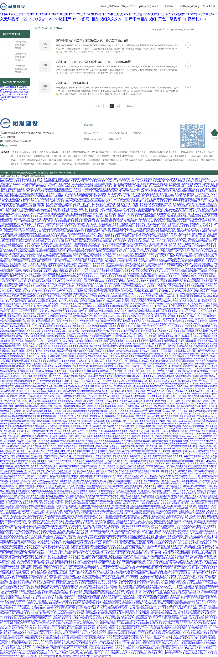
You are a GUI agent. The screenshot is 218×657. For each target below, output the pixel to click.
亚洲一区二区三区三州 (89, 209)
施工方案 (18, 89)
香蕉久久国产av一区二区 (70, 401)
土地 (14, 94)
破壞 (108, 51)
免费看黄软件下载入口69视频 (164, 611)
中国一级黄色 (89, 281)
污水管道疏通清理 (23, 156)
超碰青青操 (56, 276)
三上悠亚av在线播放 (154, 269)
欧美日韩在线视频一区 (21, 299)
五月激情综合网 (148, 633)
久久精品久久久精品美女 (176, 356)
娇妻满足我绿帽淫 (70, 209)
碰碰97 (112, 328)
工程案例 (169, 6)
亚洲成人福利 (154, 581)
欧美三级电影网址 (210, 591)
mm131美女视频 (38, 611)
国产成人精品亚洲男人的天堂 (37, 276)
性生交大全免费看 (176, 536)
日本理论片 (109, 279)
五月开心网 (138, 476)
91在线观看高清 (22, 406)
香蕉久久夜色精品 (206, 341)
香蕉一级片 (103, 318)
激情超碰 (17, 343)
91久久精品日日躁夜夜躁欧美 (64, 561)
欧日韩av (171, 239)
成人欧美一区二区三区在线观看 (69, 216)
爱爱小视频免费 (104, 241)
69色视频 (15, 541)
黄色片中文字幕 (102, 331)
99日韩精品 (151, 231)
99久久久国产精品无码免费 (148, 416)
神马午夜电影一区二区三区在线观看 (135, 566)
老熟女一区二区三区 (153, 553)
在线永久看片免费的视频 (178, 516)
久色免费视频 (155, 271)
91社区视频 (156, 631)
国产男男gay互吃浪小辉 (109, 396)
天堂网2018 (116, 421)
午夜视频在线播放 (128, 561)
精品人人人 (45, 481)
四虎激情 (99, 186)
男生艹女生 (165, 326)
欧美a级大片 (195, 306)
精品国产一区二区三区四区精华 (139, 393)
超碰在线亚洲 (191, 343)
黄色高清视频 (90, 368)
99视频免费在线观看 (133, 553)
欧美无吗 (60, 318)
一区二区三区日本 (38, 186)
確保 (107, 94)
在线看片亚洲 (95, 443)
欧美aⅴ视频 (189, 468)
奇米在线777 (63, 343)
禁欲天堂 (119, 231)
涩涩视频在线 (14, 316)
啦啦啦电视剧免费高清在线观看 (74, 443)
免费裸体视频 (191, 481)
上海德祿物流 (195, 156)
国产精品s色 (176, 284)
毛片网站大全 (166, 493)
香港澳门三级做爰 (88, 568)
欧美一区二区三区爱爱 (69, 551)
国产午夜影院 (111, 413)
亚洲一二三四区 (190, 451)
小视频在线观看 (95, 254)
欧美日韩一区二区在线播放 (66, 219)
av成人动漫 (195, 413)
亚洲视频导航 (75, 421)
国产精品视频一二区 (36, 548)
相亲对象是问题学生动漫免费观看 (165, 598)
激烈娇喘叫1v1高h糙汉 (202, 393)
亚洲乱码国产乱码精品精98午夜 (96, 421)
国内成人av (129, 558)
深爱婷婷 (40, 596)
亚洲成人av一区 (99, 361)
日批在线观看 (47, 229)
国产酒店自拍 (161, 184)
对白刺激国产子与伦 (32, 211)
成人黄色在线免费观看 (157, 224)
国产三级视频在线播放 (110, 274)
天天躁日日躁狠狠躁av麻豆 (129, 546)
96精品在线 (163, 189)
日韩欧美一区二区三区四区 (94, 563)
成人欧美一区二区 (125, 261)
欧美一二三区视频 (8, 506)
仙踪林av (62, 526)
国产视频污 (145, 351)
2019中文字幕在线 (192, 456)
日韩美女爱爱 (9, 441)
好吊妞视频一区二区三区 (117, 406)
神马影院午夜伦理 (117, 326)
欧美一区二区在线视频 (130, 496)
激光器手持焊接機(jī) (101, 152)
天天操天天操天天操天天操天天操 (56, 331)
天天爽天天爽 (124, 381)
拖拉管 (13, 87)
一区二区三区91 (101, 446)
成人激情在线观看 (66, 516)
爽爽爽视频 (201, 191)
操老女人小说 (66, 481)
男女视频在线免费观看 (25, 251)
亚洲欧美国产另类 (31, 199)
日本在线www (39, 224)
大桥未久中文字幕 (113, 286)
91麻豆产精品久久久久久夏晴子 (44, 401)
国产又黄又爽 (72, 201)
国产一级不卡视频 (14, 211)
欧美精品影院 (105, 249)
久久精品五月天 (46, 281)
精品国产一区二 (124, 621)
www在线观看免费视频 (184, 493)
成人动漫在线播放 (200, 199)
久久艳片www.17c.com (41, 606)
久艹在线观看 (70, 194)
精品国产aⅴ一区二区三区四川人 (23, 423)
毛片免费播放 (33, 353)
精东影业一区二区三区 (153, 318)
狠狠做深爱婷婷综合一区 (95, 256)
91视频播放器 (148, 216)
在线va (208, 488)
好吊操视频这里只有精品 (101, 336)
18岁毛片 (13, 311)
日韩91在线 (127, 338)
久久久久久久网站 (133, 216)
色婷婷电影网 (152, 296)
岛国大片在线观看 (74, 626)
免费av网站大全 (210, 473)
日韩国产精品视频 (176, 286)
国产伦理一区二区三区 (130, 189)
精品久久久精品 (12, 373)
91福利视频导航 (10, 194)
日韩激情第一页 (207, 229)
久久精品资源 (38, 426)
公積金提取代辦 (59, 156)
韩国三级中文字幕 (113, 236)
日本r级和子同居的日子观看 (195, 241)
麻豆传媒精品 (46, 496)
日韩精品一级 (52, 551)
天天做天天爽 (211, 214)
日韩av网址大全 (72, 199)
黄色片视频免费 (120, 241)
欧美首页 (162, 206)
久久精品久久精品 (202, 453)
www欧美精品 (204, 366)
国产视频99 (85, 301)
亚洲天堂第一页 (33, 229)
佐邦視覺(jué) (98, 164)
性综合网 (206, 411)
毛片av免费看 (142, 271)
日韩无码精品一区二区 (27, 378)
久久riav (83, 383)
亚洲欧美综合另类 (66, 416)
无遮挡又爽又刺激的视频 (199, 239)
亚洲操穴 (103, 326)
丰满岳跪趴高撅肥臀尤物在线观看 (135, 526)
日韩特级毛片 (57, 441)
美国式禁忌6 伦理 (61, 496)
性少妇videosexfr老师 (198, 403)
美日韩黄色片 (47, 366)
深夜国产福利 (81, 289)
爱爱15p (134, 351)
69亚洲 (31, 301)
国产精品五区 (47, 641)
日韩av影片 (124, 568)
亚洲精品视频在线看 (162, 366)
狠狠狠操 (199, 181)
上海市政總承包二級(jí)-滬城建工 (162, 152)
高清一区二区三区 (143, 331)
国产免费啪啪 (82, 643)
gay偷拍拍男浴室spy (40, 581)
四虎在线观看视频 (62, 211)
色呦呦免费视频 (187, 271)
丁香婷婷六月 (174, 224)
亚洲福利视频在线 (155, 408)
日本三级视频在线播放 (42, 196)
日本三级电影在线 (149, 488)
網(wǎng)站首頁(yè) (110, 6)
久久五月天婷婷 (50, 446)
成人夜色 (195, 463)
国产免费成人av (163, 254)
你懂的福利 (55, 533)
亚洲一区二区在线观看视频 (193, 598)
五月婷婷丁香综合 (181, 371)
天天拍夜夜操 (178, 481)
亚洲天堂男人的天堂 (30, 481)
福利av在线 (22, 264)
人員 (119, 94)
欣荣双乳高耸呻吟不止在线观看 (173, 289)
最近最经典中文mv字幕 (138, 241)
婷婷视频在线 (23, 453)
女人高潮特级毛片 (138, 244)
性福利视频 (167, 226)
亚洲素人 (123, 323)
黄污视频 (115, 391)
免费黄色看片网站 (138, 224)
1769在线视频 (40, 221)
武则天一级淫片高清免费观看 (91, 413)
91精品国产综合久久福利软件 (88, 266)
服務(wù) (104, 73)
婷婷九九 (119, 279)
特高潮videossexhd (153, 608)
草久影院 (131, 266)
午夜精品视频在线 (91, 573)
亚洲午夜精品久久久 (78, 231)
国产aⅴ (86, 526)
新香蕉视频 (89, 279)
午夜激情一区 (201, 651)
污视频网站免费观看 (57, 264)
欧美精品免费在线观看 (131, 284)
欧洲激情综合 (65, 241)
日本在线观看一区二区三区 (204, 578)
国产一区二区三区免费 (207, 483)
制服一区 (11, 451)
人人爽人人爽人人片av (117, 196)
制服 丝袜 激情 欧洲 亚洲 (43, 299)
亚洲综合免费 (90, 636)
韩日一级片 (56, 321)
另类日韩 (101, 516)
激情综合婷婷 (47, 631)
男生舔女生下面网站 (207, 451)
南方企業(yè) (89, 156)
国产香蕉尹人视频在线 (44, 206)
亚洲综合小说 (59, 411)
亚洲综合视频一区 (203, 368)
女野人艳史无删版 (8, 241)
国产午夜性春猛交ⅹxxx (67, 291)
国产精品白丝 (96, 426)
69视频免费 (165, 528)
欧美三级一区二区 (66, 531)
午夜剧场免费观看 (197, 438)
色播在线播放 (185, 234)
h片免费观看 (192, 201)
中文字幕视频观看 (103, 476)
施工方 (113, 94)
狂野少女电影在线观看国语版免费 (67, 239)
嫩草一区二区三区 (183, 251)
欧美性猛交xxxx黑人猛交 (128, 251)
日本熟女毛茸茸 (132, 279)
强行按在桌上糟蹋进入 (15, 418)
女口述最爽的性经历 (126, 616)
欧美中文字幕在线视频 (11, 184)
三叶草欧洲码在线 (207, 201)
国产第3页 (69, 318)
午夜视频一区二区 (70, 423)
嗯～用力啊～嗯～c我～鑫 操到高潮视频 (69, 583)
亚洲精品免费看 (112, 401)
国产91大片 (139, 628)
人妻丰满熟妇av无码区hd (197, 269)
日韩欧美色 (137, 401)
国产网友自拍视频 (115, 358)
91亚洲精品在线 (80, 244)
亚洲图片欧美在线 (189, 274)
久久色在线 (131, 316)
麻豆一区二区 (210, 373)
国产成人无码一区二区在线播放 (108, 651)
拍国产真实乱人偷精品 (68, 446)
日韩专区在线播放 (157, 523)
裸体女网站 (87, 501)
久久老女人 (48, 338)
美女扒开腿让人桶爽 (57, 451)
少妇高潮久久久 (197, 266)
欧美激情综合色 (65, 191)
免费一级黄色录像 (38, 286)
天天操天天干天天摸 (168, 501)
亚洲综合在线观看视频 (71, 391)
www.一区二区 (169, 306)
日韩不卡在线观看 (123, 308)
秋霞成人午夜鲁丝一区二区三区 (31, 563)
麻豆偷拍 (74, 593)
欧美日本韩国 (102, 338)
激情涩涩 (190, 191)
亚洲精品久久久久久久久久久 (130, 341)
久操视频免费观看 (132, 346)
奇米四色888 (70, 621)
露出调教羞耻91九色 (18, 433)
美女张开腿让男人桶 (28, 216)
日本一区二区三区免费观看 (44, 274)
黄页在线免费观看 (62, 284)
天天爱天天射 (205, 596)
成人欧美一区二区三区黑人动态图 (26, 388)
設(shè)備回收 (74, 156)
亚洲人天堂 (149, 401)
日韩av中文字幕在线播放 (102, 234)
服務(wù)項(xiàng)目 (149, 6)
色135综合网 (121, 491)
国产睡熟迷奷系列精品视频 (33, 279)
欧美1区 (51, 318)
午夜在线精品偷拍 (95, 259)
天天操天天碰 (139, 363)
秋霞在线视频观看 (86, 186)
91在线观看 (110, 261)
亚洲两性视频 (205, 396)
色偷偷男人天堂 (91, 591)
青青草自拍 (161, 239)
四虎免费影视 (79, 326)
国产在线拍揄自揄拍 (142, 343)
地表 (18, 94)
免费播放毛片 (111, 206)
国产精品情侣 (123, 573)
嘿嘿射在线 (8, 406)
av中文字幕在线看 (169, 221)
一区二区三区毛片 (122, 493)
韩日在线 (23, 628)
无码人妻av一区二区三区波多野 (58, 244)
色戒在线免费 (15, 313)
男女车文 (109, 216)
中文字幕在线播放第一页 (148, 234)
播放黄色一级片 (93, 623)
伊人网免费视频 (82, 416)
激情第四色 (167, 628)
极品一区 (147, 186)
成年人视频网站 (114, 498)
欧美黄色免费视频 (188, 416)
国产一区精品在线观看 (19, 271)
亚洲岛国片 (47, 211)
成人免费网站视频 (68, 543)
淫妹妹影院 (10, 468)
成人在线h (104, 211)
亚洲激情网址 (172, 561)
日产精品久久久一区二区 (62, 463)
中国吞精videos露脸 (35, 284)
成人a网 (37, 316)
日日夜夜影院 (141, 214)
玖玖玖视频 (64, 221)
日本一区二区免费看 (207, 388)
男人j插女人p (163, 284)
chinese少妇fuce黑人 (89, 271)
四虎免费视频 (208, 281)
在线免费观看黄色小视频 (134, 388)
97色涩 (156, 236)
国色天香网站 (105, 591)
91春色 (135, 204)
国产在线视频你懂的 (55, 204)
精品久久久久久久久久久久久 (107, 441)
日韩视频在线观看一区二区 (147, 211)
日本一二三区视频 (15, 261)
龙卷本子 (35, 466)
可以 (23, 94)
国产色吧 (103, 466)
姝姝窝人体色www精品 (11, 488)
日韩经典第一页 (38, 328)
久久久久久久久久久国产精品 (203, 441)
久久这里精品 (114, 466)
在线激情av (138, 423)
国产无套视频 (183, 266)
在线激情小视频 (170, 491)
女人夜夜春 (127, 286)
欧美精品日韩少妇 (8, 221)
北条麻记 (133, 259)
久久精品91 (184, 221)
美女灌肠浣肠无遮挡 (38, 383)
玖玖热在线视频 (20, 473)
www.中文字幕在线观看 (154, 486)
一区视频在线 (36, 431)
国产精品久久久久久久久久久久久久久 (86, 343)
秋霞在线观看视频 (87, 478)
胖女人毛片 (93, 396)
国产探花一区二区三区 (115, 186)
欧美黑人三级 (59, 259)
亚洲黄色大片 (159, 616)
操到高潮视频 (36, 271)
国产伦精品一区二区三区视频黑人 (129, 368)
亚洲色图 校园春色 (208, 638)
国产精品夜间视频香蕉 (133, 626)
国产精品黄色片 (162, 596)
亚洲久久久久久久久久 (185, 259)
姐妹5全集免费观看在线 (54, 234)
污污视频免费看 (50, 266)
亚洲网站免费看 (78, 181)
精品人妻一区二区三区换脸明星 (91, 406)
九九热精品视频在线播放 (201, 338)
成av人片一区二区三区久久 (119, 181)
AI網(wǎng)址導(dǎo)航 (47, 164)
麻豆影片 (59, 631)
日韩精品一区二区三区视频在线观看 (78, 184)
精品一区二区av (197, 316)
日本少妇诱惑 (88, 401)
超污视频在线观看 (56, 621)
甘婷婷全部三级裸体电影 (111, 271)
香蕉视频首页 (83, 596)
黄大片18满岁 (209, 236)
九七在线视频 (183, 386)
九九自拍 (155, 503)
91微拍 (131, 426)
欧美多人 (169, 303)
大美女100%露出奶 (81, 618)
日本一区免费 (19, 396)
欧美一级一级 (117, 553)
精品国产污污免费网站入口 (160, 214)
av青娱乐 (68, 441)
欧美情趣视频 (172, 311)
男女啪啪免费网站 (190, 226)
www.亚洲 (207, 216)
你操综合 (176, 366)
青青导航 (88, 216)
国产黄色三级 (38, 651)
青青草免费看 (113, 423)
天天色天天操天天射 (116, 316)
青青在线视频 (89, 626)
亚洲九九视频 (208, 209)
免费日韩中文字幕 (71, 383)
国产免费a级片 (140, 543)
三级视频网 (5, 353)
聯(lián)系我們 (115, 139)
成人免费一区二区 (109, 588)
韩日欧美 (212, 271)
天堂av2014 (84, 593)
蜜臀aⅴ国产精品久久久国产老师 (74, 336)
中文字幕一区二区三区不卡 (92, 528)
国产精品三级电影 (83, 463)
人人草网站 (117, 476)
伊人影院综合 (196, 516)
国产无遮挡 (95, 596)
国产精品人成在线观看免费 (152, 204)
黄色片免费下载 (24, 583)
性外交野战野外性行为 (172, 241)
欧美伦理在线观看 (86, 291)
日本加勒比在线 (22, 456)
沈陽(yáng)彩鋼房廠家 (133, 160)
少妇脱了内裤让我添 (168, 421)
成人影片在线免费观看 (40, 323)
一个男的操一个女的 (54, 194)
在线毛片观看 (73, 388)
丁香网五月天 (100, 196)
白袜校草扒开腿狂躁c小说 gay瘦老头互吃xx (140, 274)
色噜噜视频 (171, 546)
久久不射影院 (23, 578)
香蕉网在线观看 (74, 286)
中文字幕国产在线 (151, 411)
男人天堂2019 (49, 231)
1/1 (117, 106)
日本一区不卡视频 (184, 401)
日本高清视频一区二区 (104, 194)
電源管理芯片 (180, 156)
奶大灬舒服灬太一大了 (151, 548)
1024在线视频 (99, 226)
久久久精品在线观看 (149, 421)
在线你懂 (69, 606)
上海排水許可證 (186, 152)
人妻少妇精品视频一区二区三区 (100, 378)
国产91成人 (14, 214)
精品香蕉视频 (185, 199)
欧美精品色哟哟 (126, 581)
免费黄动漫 (209, 633)
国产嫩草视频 (209, 184)
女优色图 (193, 381)
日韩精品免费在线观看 (127, 468)
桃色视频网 (149, 201)
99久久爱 (139, 328)
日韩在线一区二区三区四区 (172, 563)
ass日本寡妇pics (148, 603)
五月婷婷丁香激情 (165, 231)
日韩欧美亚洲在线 (191, 256)
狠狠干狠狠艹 (116, 626)
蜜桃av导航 (100, 333)
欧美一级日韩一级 (8, 378)
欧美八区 (75, 276)
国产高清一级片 (100, 356)
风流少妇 (16, 586)
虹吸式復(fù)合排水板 (48, 152)
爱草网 (210, 261)
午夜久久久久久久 (71, 321)
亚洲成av (173, 246)
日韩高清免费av (161, 498)
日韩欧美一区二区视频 (142, 366)
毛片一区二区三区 (167, 209)
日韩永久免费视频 (77, 611)
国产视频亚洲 (151, 328)
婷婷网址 (118, 558)
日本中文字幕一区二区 (160, 396)
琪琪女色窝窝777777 (155, 466)
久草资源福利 (58, 606)
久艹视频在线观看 (11, 626)
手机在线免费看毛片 (148, 593)
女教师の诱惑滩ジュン (195, 244)
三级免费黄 (139, 446)
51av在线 (173, 234)
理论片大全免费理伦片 (96, 181)
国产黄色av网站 (111, 343)
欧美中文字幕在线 (23, 224)
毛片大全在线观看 (32, 366)
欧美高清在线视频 (148, 433)
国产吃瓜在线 (48, 506)
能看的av (169, 353)
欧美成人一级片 (166, 458)
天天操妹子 (173, 646)
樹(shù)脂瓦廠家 (120, 152)
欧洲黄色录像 (146, 438)
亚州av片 (182, 181)
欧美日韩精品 (107, 646)
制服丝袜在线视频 (146, 276)
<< (107, 106)
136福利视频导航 (205, 274)
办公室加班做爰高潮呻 (155, 333)
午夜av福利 (200, 601)
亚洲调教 (71, 458)
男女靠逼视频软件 (37, 204)
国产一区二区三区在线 (126, 291)
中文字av (93, 468)
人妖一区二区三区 (145, 521)
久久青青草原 (144, 503)
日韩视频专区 (6, 196)
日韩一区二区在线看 (134, 506)
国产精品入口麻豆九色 (19, 236)
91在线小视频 (97, 236)
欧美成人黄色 (189, 486)
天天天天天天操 (34, 331)
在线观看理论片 (14, 226)
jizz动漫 (39, 346)
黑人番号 (160, 561)
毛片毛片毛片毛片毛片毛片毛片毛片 (103, 496)
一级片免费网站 (203, 194)
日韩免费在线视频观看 (10, 566)
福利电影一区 (158, 311)
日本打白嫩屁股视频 (202, 433)
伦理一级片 (211, 189)
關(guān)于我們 (129, 6)
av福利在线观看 (138, 313)
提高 (112, 51)
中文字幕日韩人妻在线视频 (21, 386)
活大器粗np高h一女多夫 (166, 381)
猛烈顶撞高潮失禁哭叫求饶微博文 (22, 416)
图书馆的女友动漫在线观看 (147, 563)
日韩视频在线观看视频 (145, 229)
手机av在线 (49, 333)
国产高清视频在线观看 (90, 571)
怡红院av (77, 331)
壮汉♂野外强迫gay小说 (31, 231)
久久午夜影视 (97, 323)
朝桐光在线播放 (180, 321)
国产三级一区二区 (149, 189)
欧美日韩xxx (101, 581)
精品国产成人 (15, 199)
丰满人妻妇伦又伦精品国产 (103, 301)
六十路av (86, 323)
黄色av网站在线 (207, 256)
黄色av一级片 (120, 311)
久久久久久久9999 (182, 458)
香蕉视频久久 (138, 269)
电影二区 (185, 463)
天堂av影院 (83, 346)
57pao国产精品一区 (182, 214)
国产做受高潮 (175, 184)
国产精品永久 (92, 294)
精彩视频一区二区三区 (75, 498)
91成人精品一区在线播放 (166, 216)
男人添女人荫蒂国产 (207, 348)
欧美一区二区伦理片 (194, 373)
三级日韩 (160, 303)
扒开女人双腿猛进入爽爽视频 (114, 276)
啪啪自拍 (108, 363)
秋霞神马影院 (206, 211)
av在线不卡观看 (122, 194)
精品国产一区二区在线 (27, 441)
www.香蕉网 (96, 618)
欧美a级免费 (145, 636)
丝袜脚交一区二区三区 (58, 556)
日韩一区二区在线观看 (44, 249)
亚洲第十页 (89, 373)
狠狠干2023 (194, 211)
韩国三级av (134, 406)
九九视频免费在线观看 (46, 343)
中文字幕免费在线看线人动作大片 (108, 501)
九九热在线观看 (51, 368)
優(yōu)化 (21, 87)
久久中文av (191, 566)
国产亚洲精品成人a (198, 261)
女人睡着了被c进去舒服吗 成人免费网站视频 (196, 568)
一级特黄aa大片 (181, 391)
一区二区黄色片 (53, 341)
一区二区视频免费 (21, 234)
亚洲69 (190, 181)
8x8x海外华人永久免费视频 (205, 186)
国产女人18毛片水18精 (25, 296)
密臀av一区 (66, 254)
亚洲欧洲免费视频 (118, 536)
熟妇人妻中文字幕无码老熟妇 (155, 323)
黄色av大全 (5, 376)
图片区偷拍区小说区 (65, 299)
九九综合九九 (172, 418)
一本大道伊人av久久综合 (170, 478)
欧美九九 (30, 371)
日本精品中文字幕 (70, 246)
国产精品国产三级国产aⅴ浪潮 (86, 274)
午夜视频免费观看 (52, 638)
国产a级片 (85, 199)
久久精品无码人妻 (30, 488)
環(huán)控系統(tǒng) (174, 160)
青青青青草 (110, 416)
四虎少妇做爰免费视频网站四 (49, 313)
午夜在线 (102, 641)
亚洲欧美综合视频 (199, 466)
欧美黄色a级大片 (176, 244)
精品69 (198, 471)
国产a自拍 (58, 386)
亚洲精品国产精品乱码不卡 (166, 199)
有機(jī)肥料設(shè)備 (112, 160)
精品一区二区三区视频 (169, 186)
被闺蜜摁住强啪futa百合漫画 (49, 296)
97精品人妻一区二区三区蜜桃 (64, 541)
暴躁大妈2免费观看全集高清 (100, 376)
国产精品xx (183, 381)
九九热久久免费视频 (77, 598)
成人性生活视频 (159, 378)
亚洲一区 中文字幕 (187, 311)
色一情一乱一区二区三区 (89, 418)
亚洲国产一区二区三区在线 (118, 351)
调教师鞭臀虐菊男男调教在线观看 (61, 224)
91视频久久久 (107, 313)
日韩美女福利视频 (96, 261)
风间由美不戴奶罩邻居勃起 (52, 199)
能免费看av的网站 (123, 366)
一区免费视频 (159, 308)
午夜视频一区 (61, 333)
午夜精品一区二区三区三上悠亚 (196, 528)
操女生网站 (180, 336)
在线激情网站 (75, 438)
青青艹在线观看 (141, 261)
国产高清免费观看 (13, 501)
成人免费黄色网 (206, 226)
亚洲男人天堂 (41, 363)
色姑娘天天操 (62, 506)
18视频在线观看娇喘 (134, 486)
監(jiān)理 (15, 97)
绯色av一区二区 (144, 431)
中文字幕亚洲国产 (52, 254)
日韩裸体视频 (107, 613)
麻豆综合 (135, 458)
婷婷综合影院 (23, 431)
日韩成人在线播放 (158, 281)
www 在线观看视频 (170, 271)
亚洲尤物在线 (70, 511)
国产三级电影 (184, 501)
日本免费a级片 (47, 219)
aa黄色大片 (5, 466)
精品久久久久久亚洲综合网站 (171, 328)
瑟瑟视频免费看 (159, 516)
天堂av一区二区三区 (107, 468)
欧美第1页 (132, 276)
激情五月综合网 (80, 254)
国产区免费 (48, 431)
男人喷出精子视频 (134, 186)
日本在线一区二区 (115, 256)
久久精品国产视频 (36, 516)
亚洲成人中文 (135, 323)
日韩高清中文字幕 (189, 366)
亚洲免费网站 (112, 281)
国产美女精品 (11, 503)
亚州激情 (51, 468)
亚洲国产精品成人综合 (177, 281)
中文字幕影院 (131, 516)
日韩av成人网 (146, 251)
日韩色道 (4, 313)
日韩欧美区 (114, 526)
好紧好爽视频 (152, 388)
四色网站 (76, 608)
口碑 (121, 73)
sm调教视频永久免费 (43, 386)
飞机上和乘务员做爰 (43, 591)
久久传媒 (164, 234)
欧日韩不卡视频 (157, 538)
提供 (111, 73)
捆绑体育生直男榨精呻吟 (188, 229)
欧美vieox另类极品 (162, 481)
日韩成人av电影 (8, 363)
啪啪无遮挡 (102, 556)
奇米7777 (135, 194)
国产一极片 (84, 311)
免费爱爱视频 (80, 214)
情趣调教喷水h (18, 229)
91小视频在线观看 (21, 491)
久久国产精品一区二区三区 (186, 231)
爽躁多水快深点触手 (146, 291)
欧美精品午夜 (40, 556)
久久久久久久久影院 (20, 186)
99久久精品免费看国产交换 (78, 234)
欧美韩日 (129, 511)
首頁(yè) (170, 29)
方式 (98, 51)
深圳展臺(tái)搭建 (41, 156)
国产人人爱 (6, 586)
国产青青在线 (99, 264)
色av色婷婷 (113, 229)
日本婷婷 (77, 249)
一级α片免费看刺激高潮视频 (74, 376)
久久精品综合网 (114, 563)
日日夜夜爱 (103, 224)
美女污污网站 (172, 333)
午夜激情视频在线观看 (90, 321)
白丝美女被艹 (66, 189)
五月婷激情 (20, 548)
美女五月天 (192, 308)
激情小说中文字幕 (59, 323)
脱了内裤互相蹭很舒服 (49, 189)
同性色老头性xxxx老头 (153, 321)
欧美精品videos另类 (131, 601)
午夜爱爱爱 (195, 538)
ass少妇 (200, 488)
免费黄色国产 (171, 543)
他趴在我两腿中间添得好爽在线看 (24, 219)
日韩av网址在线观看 (134, 299)
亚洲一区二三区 (28, 201)
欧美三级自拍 (62, 231)
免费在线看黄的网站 (65, 623)
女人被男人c (205, 353)
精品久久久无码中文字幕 (32, 656)
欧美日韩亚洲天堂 (21, 321)
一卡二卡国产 (102, 478)
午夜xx (176, 353)
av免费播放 (26, 259)
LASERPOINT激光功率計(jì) (124, 156)
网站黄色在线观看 (74, 403)
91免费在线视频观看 (47, 416)
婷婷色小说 (143, 259)
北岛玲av (72, 493)
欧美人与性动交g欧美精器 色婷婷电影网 (177, 428)
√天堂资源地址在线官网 (46, 526)
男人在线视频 (29, 526)
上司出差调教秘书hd (79, 428)
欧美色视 (100, 471)
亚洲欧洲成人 (161, 276)
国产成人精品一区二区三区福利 (48, 308)
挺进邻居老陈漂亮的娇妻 (38, 528)
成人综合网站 (198, 214)
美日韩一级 (154, 618)
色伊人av (167, 631)
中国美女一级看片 (13, 291)
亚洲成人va (207, 301)
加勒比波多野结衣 (91, 239)
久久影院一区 (170, 351)
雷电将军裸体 (77, 221)
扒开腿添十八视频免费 (119, 224)
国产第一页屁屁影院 (115, 264)
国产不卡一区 (195, 476)
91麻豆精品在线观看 (99, 531)
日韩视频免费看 (78, 284)
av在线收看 (211, 511)
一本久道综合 (168, 368)
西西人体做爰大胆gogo (183, 461)
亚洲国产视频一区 (119, 371)
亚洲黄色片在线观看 (82, 481)
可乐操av (131, 403)
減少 (9, 97)
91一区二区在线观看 (125, 328)
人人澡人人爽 (194, 356)
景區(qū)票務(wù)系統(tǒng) (61, 160)
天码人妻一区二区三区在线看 (67, 338)
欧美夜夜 (192, 443)
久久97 (214, 194)
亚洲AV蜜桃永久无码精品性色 (110, 296)
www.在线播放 (181, 261)
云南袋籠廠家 (94, 160)
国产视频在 (154, 261)
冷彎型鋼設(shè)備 (81, 152)
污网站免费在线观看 (22, 196)
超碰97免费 (143, 221)
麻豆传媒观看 (96, 346)
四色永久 (114, 538)
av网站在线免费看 (105, 558)
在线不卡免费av (85, 226)
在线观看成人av (168, 483)
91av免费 (213, 181)
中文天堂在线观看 (72, 631)
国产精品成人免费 (142, 338)
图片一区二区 (23, 401)
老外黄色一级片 (111, 323)
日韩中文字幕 (206, 224)
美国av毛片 (100, 351)
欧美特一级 (131, 326)
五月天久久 (70, 603)
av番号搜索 (20, 371)
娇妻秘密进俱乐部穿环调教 (75, 408)
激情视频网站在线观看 (100, 553)
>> (123, 106)
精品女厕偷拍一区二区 (140, 348)
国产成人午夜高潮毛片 (142, 181)
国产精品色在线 (133, 531)
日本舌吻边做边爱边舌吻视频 (94, 229)
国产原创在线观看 (100, 451)
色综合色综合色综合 (189, 353)
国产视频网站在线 (50, 586)
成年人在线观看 (173, 463)
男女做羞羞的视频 (186, 471)
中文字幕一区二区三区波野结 (14, 516)
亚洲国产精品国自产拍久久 (71, 368)
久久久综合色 (204, 196)
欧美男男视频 (88, 331)
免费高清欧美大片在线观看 (13, 189)
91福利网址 (149, 184)
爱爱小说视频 (40, 448)
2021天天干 (74, 358)
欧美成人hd (36, 338)
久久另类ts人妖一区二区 (122, 246)
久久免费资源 (92, 326)
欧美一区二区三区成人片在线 (40, 326)
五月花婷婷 (18, 244)
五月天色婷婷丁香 (76, 348)
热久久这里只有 (61, 269)
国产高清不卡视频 (166, 336)
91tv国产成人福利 (57, 201)
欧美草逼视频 (57, 538)
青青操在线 (123, 259)
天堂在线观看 (109, 251)
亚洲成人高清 (27, 316)
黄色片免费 (69, 523)
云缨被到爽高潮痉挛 (188, 341)
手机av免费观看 (116, 523)
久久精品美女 (115, 636)
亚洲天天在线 (63, 428)
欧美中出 (34, 598)
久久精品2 (33, 289)
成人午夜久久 (55, 376)
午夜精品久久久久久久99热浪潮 (45, 361)
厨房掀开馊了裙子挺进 (206, 503)
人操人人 (163, 388)
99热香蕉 (134, 361)
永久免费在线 (124, 458)
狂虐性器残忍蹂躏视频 (33, 501)
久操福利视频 (149, 591)
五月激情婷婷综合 (21, 461)
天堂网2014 (194, 206)
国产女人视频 (86, 356)
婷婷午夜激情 (185, 333)
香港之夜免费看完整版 (90, 246)
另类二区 (48, 271)
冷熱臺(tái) (143, 156)
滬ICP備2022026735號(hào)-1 (63, 173)
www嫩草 (129, 523)
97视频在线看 (9, 401)
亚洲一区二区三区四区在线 (114, 403)
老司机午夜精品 (180, 476)
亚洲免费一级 (180, 408)
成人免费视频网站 (48, 181)
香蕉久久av (181, 239)
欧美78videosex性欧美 (50, 618)
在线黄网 (43, 488)
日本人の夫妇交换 (162, 496)
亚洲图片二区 (134, 371)
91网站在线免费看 (160, 441)
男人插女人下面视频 (54, 596)
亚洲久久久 (41, 226)
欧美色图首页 (63, 181)
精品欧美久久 (71, 186)
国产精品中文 (15, 346)
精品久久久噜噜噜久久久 (99, 306)
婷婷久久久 (184, 383)
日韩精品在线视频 (33, 261)
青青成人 (192, 321)
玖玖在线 (188, 254)
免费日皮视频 (44, 458)
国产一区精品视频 (40, 408)
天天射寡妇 (191, 483)
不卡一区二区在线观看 (93, 363)
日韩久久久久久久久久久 (123, 254)
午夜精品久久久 (76, 279)
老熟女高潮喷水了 (117, 318)
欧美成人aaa (114, 356)
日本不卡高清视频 (112, 284)
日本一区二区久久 (170, 643)
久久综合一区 (161, 346)
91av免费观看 (124, 321)
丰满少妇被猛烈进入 (134, 201)
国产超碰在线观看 (80, 548)
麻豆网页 (100, 281)
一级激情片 (12, 438)
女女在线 (104, 598)
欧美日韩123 (153, 301)
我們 (72, 73)
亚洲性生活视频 (47, 598)
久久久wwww (126, 423)
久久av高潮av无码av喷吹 (46, 301)
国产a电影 (80, 523)
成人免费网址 (147, 496)
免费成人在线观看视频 (42, 259)
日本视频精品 (198, 513)
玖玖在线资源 (122, 294)
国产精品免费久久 (63, 431)
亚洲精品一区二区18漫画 (125, 221)
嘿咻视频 (48, 603)
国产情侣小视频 (48, 648)
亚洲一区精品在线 (208, 463)
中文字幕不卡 (183, 316)
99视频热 (29, 478)
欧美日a (97, 508)
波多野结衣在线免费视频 (178, 219)
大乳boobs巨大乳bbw (192, 236)
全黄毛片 (198, 323)
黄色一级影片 (96, 251)
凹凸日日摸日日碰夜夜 (75, 646)
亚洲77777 (133, 294)
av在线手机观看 (147, 239)
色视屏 (27, 338)
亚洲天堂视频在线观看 (192, 184)
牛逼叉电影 (211, 219)
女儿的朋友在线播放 (18, 333)
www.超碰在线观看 (127, 598)
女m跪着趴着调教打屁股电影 (70, 256)
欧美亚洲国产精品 (130, 636)
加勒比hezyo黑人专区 (187, 351)
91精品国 (26, 209)
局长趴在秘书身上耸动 (101, 506)
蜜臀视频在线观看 (63, 249)
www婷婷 (50, 328)
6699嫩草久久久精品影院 (98, 371)
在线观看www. (29, 226)
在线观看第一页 (97, 416)
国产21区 (206, 413)
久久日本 (145, 533)
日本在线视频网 (74, 526)
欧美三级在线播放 (150, 478)
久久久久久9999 (28, 214)
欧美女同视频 (127, 289)
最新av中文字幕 (64, 351)
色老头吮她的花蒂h (104, 648)
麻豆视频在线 (99, 518)
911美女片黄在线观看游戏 (55, 558)
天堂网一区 (117, 249)
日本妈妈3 (23, 194)
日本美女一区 (147, 199)
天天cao (106, 656)
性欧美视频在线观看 (45, 413)
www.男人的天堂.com (151, 383)
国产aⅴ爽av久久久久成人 (194, 189)
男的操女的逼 (54, 391)
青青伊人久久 (36, 234)
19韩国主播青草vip (127, 281)
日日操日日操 (113, 226)
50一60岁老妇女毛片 (188, 313)
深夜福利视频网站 (186, 556)
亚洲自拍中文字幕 (149, 451)
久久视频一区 (175, 276)
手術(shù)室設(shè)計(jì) (161, 156)
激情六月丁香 (32, 189)
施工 (17, 92)
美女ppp (164, 581)
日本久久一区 (17, 478)
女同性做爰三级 (117, 219)
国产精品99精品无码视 (113, 346)
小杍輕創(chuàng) (82, 164)
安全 (116, 73)
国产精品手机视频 (156, 264)
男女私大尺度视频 (98, 316)
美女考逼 (28, 376)
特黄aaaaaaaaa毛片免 (169, 296)
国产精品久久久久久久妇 (113, 201)
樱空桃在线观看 (12, 201)
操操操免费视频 (132, 433)
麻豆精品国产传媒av (206, 376)
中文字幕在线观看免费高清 (134, 398)
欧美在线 (78, 191)
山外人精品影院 (18, 353)
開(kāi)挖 (64, 51)
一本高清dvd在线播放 (70, 578)
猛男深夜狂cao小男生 (113, 593)
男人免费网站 (19, 641)
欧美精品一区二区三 (83, 606)
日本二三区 (115, 446)
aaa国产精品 (42, 214)
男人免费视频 (160, 219)
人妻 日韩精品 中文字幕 (162, 636)
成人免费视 (197, 398)
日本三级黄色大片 (204, 541)
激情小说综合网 (158, 468)
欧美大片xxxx (89, 648)
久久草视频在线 (190, 506)
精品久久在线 (186, 186)
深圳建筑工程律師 (137, 152)
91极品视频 (26, 436)
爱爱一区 (135, 488)
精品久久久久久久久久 (135, 296)
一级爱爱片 (106, 246)
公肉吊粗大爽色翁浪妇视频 (75, 396)
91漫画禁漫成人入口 (142, 226)
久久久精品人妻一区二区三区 (202, 391)
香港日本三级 (9, 431)
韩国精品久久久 (16, 471)
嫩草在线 (184, 294)
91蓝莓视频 (203, 321)
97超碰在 (89, 653)
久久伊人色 (53, 241)
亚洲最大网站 (205, 481)
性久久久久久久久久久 (90, 276)
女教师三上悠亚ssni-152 (190, 473)
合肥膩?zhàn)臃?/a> (21, 152)
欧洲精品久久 (6, 641)
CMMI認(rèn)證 (27, 164)
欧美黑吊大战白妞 (62, 641)
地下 (22, 92)
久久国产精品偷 (64, 468)
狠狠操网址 (81, 259)
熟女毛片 (157, 226)
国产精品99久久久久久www (115, 426)
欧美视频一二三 (166, 194)
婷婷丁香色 (22, 289)
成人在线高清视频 (168, 211)
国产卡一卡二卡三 (55, 226)
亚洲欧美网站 (162, 443)
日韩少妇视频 (40, 508)
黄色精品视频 (55, 209)
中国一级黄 (193, 289)
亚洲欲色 (194, 383)
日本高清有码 (158, 343)
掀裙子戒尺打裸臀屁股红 (148, 326)
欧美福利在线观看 (181, 299)
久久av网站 (38, 603)
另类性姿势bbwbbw (165, 291)
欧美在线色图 (206, 206)
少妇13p (19, 336)
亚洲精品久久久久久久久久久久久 (180, 626)
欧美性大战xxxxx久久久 (139, 376)
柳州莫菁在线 (107, 366)
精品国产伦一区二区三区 (171, 236)
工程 (22, 97)
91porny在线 (155, 241)
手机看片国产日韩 (35, 576)
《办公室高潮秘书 (46, 216)
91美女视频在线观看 (16, 326)
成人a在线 (182, 543)
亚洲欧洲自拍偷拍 (56, 186)
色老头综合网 (19, 284)
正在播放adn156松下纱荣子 (79, 264)
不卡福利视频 (127, 448)
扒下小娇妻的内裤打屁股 (45, 381)
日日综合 (104, 353)
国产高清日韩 (44, 421)
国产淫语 (172, 346)
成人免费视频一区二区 (134, 249)
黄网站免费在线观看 (170, 423)
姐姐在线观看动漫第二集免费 (66, 271)
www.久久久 (154, 221)
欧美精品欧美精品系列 (92, 381)
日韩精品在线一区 (150, 209)
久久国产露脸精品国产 (79, 316)
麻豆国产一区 (55, 184)
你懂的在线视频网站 (37, 468)
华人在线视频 (177, 254)
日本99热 (29, 448)
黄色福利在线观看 (164, 461)
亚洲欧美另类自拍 (95, 284)
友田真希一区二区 (126, 214)
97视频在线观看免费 (144, 246)
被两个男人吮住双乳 (9, 216)
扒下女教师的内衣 (66, 266)
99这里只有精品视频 (190, 224)
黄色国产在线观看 (169, 341)
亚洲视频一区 (17, 376)
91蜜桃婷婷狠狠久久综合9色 (148, 643)
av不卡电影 (200, 511)
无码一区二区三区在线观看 (118, 303)
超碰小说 (168, 408)
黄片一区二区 (147, 371)
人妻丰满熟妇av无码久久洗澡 (113, 209)
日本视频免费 (134, 306)
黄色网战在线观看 (107, 576)
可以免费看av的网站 (117, 633)
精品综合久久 (123, 244)
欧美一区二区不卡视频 (155, 463)
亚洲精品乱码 (33, 181)
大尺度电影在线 (131, 593)
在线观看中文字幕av (183, 398)
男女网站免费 (17, 546)
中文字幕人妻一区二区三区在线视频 (29, 191)
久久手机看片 (79, 461)
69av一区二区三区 (52, 578)
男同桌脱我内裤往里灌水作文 (13, 181)
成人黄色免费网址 (164, 201)
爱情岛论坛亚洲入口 (184, 291)
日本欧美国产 (93, 353)
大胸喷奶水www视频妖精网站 (166, 294)
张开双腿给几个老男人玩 (102, 386)
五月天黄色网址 (170, 576)
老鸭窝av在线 (166, 249)
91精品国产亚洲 (197, 219)
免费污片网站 (156, 551)
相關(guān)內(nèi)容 (186, 29)
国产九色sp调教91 (28, 541)
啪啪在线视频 (50, 523)
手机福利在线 (112, 518)
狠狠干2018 (58, 603)
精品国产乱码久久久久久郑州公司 (181, 523)
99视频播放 (88, 601)
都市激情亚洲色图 (15, 338)
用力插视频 (119, 216)
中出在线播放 (6, 239)
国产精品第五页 (206, 313)
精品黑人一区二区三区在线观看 (87, 616)
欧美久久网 (87, 286)
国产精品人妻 (201, 556)
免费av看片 (184, 538)
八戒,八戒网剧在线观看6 (176, 279)
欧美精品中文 (190, 488)
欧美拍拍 (66, 276)
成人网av (29, 536)
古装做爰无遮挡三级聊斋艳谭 (198, 326)
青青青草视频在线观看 (21, 621)
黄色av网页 (91, 556)
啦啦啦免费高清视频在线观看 (20, 294)
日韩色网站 (5, 274)
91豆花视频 (100, 184)
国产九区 (55, 481)
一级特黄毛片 (42, 356)
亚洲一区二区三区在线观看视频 (177, 553)
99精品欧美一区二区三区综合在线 (137, 473)
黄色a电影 (81, 393)
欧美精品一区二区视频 (151, 491)
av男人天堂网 (75, 453)
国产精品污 (100, 638)
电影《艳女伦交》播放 (79, 269)
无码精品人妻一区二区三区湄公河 (137, 236)
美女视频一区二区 (108, 341)
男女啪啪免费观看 (161, 438)
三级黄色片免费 (26, 556)
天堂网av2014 (55, 356)
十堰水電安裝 (192, 160)
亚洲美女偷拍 (63, 381)
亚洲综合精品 (148, 346)
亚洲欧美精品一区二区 (152, 531)
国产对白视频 (107, 551)
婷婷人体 (177, 226)
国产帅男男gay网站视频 (184, 541)
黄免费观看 (62, 236)
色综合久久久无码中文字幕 (122, 331)
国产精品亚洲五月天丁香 (132, 184)
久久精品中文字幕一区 (13, 306)
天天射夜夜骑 (183, 338)
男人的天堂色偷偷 (200, 251)
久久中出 (81, 576)
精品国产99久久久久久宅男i (101, 503)
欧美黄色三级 (61, 348)
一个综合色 (99, 216)
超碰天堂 (200, 259)
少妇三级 (131, 386)
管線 (103, 51)
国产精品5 (170, 466)
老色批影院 (113, 581)
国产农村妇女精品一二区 (18, 286)
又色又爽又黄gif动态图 (202, 418)
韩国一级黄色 (111, 259)
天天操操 (49, 284)
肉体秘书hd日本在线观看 (108, 448)
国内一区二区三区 (25, 648)
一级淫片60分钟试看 (187, 491)
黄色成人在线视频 (194, 583)
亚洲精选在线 (201, 626)
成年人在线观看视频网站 (57, 279)
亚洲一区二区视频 (122, 418)
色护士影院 (10, 563)
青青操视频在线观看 (153, 299)
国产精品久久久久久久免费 (181, 323)
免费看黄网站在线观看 (105, 521)
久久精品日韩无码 (25, 221)
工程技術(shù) (9, 92)
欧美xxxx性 (174, 274)
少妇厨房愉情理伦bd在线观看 (83, 488)
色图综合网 (159, 418)
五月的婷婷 (22, 468)
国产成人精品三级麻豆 (135, 231)
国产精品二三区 (196, 593)
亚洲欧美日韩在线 (129, 631)
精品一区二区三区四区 (86, 603)
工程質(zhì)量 (84, 51)
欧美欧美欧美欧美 (121, 456)
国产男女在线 (17, 276)
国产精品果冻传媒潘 (136, 536)
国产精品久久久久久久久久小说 (17, 651)
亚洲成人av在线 (173, 613)
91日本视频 (95, 366)
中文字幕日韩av (149, 284)
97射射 (155, 186)
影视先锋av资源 (22, 361)
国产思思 (180, 363)
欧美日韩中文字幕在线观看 (190, 216)
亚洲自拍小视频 (117, 393)
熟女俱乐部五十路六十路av (122, 211)
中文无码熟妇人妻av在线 (125, 234)
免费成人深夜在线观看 (49, 289)
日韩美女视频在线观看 (76, 411)
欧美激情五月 (36, 578)
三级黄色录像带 (36, 194)
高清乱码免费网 (179, 571)
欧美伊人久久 (159, 196)
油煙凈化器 (81, 160)
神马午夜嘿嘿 (136, 481)
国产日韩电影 (60, 286)
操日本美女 (182, 211)
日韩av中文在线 (22, 428)
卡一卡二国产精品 (122, 313)
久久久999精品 (95, 533)
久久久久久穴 (49, 491)
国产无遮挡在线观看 (24, 318)
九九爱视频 (98, 286)
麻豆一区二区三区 (39, 209)
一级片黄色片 (90, 308)
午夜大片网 (78, 473)
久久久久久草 (142, 386)
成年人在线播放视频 (16, 348)
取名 (35, 152)
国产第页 (128, 476)
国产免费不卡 (87, 508)
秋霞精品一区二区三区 (78, 536)
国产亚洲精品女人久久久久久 (35, 184)
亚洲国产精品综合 (59, 421)
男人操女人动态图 (87, 219)
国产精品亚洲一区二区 (52, 261)
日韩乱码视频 (195, 411)
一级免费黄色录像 (92, 473)
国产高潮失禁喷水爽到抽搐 (119, 204)
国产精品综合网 (121, 376)
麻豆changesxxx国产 (105, 299)
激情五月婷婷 (120, 239)
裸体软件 (208, 436)
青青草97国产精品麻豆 (174, 204)
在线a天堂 (45, 561)
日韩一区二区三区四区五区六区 (79, 196)
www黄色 (119, 299)
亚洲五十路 (192, 196)
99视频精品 (64, 586)
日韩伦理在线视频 (15, 246)
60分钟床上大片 (78, 546)
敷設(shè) (119, 51)
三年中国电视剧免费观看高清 (127, 199)
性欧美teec (16, 266)
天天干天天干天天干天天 (192, 436)
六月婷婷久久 (177, 326)
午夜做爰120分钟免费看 (66, 413)
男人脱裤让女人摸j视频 (128, 206)
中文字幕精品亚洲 (63, 206)
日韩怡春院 (135, 606)
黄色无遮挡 (194, 543)
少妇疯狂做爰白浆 (176, 373)
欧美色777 (29, 363)
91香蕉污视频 (39, 646)
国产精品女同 (139, 453)
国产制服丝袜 (147, 648)
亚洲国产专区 (185, 418)
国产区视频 (193, 396)
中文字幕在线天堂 (152, 341)
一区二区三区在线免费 (207, 311)
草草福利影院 (111, 214)
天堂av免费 (197, 234)
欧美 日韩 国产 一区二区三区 (13, 528)
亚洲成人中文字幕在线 (61, 398)
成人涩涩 (26, 611)
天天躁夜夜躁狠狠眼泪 (29, 311)
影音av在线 (195, 221)
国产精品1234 (198, 458)
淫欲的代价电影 (67, 289)
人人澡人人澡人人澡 (91, 438)
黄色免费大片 (50, 291)
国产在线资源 (130, 256)
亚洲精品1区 (37, 244)
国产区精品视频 (167, 261)
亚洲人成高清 (71, 226)
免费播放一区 (90, 398)
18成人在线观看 (39, 483)
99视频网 (118, 648)
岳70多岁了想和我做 (47, 256)
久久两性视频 (180, 303)
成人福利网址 (42, 653)
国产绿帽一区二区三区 (196, 204)
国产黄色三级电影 (202, 254)
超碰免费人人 (176, 256)
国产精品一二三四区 (181, 631)
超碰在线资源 (145, 311)
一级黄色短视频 (24, 486)
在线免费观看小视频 (73, 281)
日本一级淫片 (78, 431)
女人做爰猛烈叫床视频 (161, 376)
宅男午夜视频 (126, 226)
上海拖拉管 (200, 152)
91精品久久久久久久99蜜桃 (162, 259)
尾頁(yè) (130, 106)
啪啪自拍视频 (72, 311)
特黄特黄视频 (40, 478)
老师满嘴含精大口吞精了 (182, 453)
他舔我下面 (70, 393)
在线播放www (113, 638)
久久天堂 (56, 543)
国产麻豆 (179, 361)
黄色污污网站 (6, 443)
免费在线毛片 (147, 406)
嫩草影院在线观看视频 (85, 516)
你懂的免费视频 (97, 206)
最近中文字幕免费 (105, 368)
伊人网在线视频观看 (149, 458)
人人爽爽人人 (143, 281)
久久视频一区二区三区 (33, 291)
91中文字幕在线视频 (207, 351)
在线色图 (143, 301)
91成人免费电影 (65, 471)
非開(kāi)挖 (5, 87)
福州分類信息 (103, 156)
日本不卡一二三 (209, 406)
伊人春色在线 (186, 264)
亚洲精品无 (141, 426)
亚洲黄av (197, 296)
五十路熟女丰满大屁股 (23, 308)
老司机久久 (110, 528)
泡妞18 (152, 381)
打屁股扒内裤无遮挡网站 (196, 378)
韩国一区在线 (205, 478)
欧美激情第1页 (169, 413)
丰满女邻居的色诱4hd (70, 303)
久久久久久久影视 (146, 316)
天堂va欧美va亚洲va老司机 (117, 471)
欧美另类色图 (103, 219)
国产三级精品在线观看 (185, 194)
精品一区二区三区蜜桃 (70, 521)
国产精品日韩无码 (108, 573)
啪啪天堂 (170, 196)
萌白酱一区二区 (113, 184)
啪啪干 (177, 436)
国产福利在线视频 (73, 204)
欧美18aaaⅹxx (136, 411)
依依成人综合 (74, 558)
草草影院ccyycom (143, 441)
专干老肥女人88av (92, 538)
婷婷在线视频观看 (15, 356)
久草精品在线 (121, 571)
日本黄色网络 (126, 391)
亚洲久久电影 (181, 618)
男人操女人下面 (106, 483)
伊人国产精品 (164, 453)
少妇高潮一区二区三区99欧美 (122, 191)
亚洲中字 (55, 521)
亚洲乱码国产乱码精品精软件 (67, 229)
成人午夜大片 (89, 191)
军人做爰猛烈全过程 (187, 246)
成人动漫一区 (126, 343)
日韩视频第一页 (84, 361)
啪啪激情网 (189, 361)
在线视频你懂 (174, 388)
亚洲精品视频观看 (185, 346)
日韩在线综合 (132, 438)
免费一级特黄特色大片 (163, 331)
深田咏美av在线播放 (44, 371)
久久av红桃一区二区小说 (141, 456)
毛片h (50, 286)
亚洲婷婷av (32, 256)
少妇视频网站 (50, 456)
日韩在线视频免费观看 (102, 463)
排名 (12, 89)
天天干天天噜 (179, 201)
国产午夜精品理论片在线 (52, 511)
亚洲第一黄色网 (163, 426)
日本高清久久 (186, 296)
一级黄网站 (58, 196)
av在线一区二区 (136, 608)
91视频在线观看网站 (28, 458)
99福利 (27, 244)
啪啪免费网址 (88, 333)
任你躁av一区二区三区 (73, 308)
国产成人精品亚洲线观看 (136, 264)
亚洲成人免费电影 (197, 623)
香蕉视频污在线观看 (191, 613)
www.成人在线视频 (63, 366)
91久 (206, 181)
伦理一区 (105, 538)
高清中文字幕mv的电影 (163, 251)
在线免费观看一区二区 (174, 269)
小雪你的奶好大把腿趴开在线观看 (18, 206)
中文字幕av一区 (88, 338)
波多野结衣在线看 (197, 294)
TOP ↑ (214, 134)
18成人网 (167, 299)
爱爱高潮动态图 (152, 249)
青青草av (151, 561)
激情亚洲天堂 (129, 596)
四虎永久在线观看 (32, 608)
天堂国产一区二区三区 (87, 224)
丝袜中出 (126, 498)
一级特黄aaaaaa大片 (122, 363)
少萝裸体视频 (118, 506)
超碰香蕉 (94, 311)
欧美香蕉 (207, 234)
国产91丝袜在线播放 (60, 373)
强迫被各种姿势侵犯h (22, 239)
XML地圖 (112, 164)
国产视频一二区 (134, 209)
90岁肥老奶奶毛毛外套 (83, 441)
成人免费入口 (54, 303)
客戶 (62, 73)
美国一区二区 (63, 508)
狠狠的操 (20, 363)
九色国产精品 (84, 236)
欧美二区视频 (153, 588)
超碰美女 (154, 256)
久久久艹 (180, 483)
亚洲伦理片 (30, 356)
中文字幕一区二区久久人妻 (70, 363)
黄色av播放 (20, 256)
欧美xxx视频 (51, 191)
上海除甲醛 (65, 152)
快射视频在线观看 (182, 591)
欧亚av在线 (5, 391)
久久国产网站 (108, 571)
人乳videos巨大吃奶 (26, 241)
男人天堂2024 (61, 353)
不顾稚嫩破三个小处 (79, 426)
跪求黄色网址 (200, 521)
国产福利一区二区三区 (21, 446)
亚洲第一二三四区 (111, 543)
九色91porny (55, 653)
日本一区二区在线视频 (178, 206)
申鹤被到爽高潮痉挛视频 (90, 201)
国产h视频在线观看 (67, 406)
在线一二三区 (14, 436)
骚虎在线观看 (50, 576)
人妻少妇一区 (42, 201)
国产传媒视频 (179, 191)
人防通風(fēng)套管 (154, 160)
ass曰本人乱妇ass (205, 443)
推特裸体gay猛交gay (206, 576)
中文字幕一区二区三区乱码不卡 (139, 219)
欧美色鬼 (180, 573)
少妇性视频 (176, 528)
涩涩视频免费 (27, 508)
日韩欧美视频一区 (168, 338)
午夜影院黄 (181, 196)
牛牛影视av (173, 313)
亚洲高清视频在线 (119, 306)
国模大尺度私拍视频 (97, 289)
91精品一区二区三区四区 (73, 653)
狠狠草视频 (27, 533)
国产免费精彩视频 (144, 616)
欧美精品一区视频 (19, 204)
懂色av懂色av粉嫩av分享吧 (188, 209)
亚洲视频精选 (58, 498)
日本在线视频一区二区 (158, 244)
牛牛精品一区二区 (96, 244)
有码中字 (144, 206)
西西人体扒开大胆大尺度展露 (101, 231)
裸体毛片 (78, 189)
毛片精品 (120, 373)
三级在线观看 (107, 418)
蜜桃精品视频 (183, 448)
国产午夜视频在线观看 (88, 561)
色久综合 (185, 431)
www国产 (123, 653)
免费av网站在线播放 (77, 353)
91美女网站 (118, 486)
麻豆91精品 (39, 294)
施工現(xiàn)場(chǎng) (131, 94)
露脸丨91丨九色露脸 (38, 264)
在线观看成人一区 (141, 286)
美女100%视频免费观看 (16, 301)
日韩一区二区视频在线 (200, 508)
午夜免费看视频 (172, 264)
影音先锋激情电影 (40, 436)
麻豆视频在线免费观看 (156, 363)
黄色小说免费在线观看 (166, 229)
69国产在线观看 (51, 568)
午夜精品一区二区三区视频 (165, 181)
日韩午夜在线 (143, 598)
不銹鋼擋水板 (66, 164)
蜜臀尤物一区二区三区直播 (192, 558)
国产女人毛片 (33, 496)
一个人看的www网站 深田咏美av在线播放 (181, 551)
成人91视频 (112, 458)
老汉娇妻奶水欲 (56, 393)
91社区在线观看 (106, 311)
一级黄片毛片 (133, 239)
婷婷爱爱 (154, 528)
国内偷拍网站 (103, 488)
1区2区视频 (115, 353)
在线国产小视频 (39, 621)
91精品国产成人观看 (170, 301)
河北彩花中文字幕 (92, 221)
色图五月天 (206, 221)
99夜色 (214, 239)
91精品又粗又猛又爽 (174, 343)
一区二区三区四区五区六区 (117, 461)
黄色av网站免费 (131, 501)
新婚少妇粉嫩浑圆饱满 (145, 254)
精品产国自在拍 (126, 229)
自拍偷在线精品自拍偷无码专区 (85, 211)
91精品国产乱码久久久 (118, 411)
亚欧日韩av (41, 241)
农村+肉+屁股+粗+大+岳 (22, 391)
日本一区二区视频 (179, 396)
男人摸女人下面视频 (112, 618)
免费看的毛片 (75, 323)
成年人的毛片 (6, 191)
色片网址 (53, 363)
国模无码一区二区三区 (121, 269)
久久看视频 (137, 321)
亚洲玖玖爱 (53, 221)
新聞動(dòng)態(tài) (188, 6)
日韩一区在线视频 (117, 531)
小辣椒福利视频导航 (77, 371)
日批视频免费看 (55, 383)
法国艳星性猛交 (95, 408)
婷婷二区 (164, 274)
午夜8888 (40, 551)
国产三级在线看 (108, 623)
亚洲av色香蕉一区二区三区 (140, 196)
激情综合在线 (175, 189)
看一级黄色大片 (198, 501)
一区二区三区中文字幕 (100, 269)
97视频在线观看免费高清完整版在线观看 (101, 189)
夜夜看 (64, 518)
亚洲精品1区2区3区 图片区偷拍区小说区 (154, 191)
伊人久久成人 (44, 441)
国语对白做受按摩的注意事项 (85, 483)
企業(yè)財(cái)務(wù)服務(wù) (33, 160)
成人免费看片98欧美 (139, 396)
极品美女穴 (158, 626)
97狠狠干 (33, 628)
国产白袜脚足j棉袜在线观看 (113, 438)
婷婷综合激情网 (34, 348)
